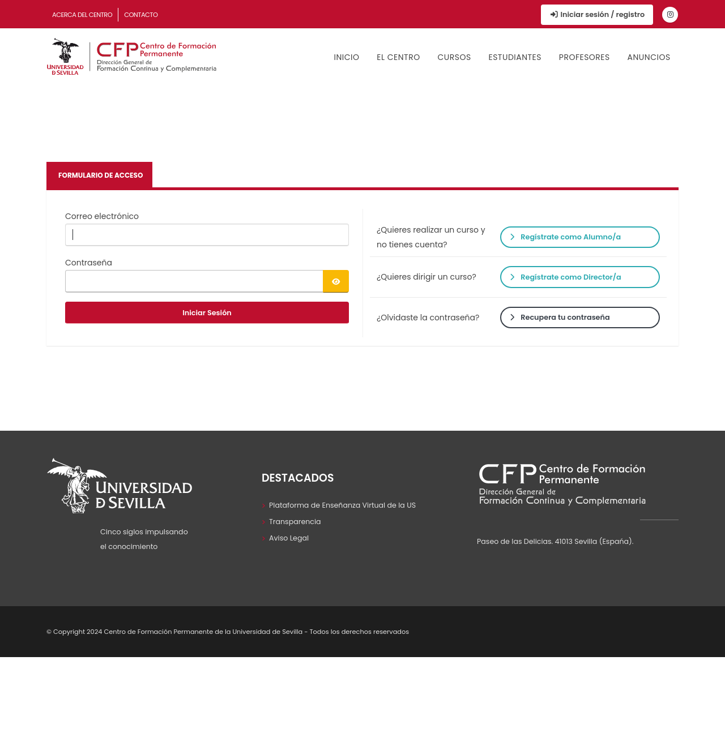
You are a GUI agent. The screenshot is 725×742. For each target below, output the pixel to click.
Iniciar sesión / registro (597, 14)
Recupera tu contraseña (559, 317)
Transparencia (295, 521)
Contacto (140, 14)
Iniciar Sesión (207, 313)
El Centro (398, 57)
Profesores (584, 57)
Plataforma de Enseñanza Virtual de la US (342, 505)
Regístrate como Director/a (565, 277)
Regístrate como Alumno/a (565, 237)
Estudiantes (514, 57)
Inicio (347, 57)
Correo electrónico (102, 216)
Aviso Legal (289, 538)
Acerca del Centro (82, 14)
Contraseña (88, 262)
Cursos (454, 57)
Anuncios (649, 57)
